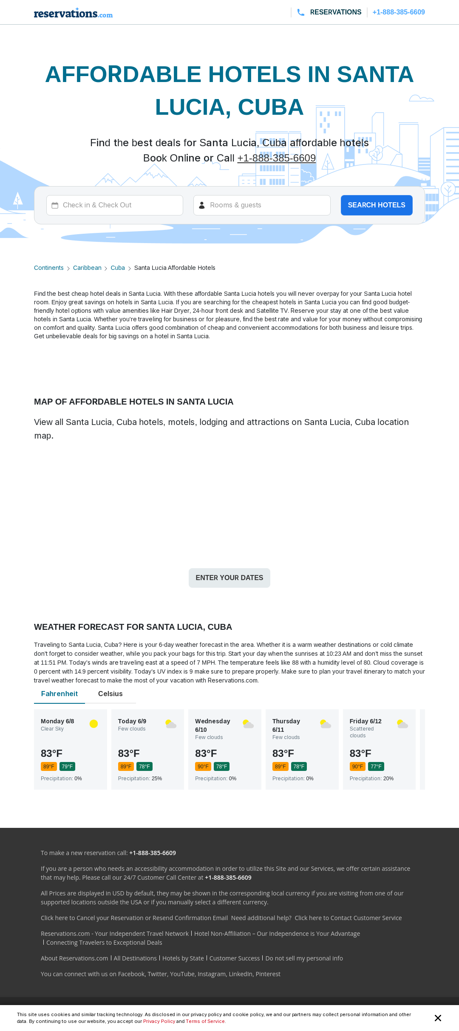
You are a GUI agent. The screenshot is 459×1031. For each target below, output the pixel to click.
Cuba (117, 267)
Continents (49, 267)
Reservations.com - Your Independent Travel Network (115, 933)
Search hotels (376, 205)
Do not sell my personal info (304, 958)
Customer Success (235, 958)
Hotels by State (183, 958)
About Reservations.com (74, 958)
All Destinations (135, 958)
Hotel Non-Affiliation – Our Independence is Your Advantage (277, 933)
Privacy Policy (159, 1021)
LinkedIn (240, 974)
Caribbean (87, 267)
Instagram (212, 974)
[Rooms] (261, 205)
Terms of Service (205, 1021)
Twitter (157, 974)
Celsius (110, 693)
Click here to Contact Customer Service (348, 918)
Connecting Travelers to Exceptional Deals (104, 942)
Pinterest (267, 974)
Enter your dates (230, 577)
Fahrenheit (59, 693)
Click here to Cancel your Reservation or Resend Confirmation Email (134, 918)
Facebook (131, 974)
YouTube (182, 974)
